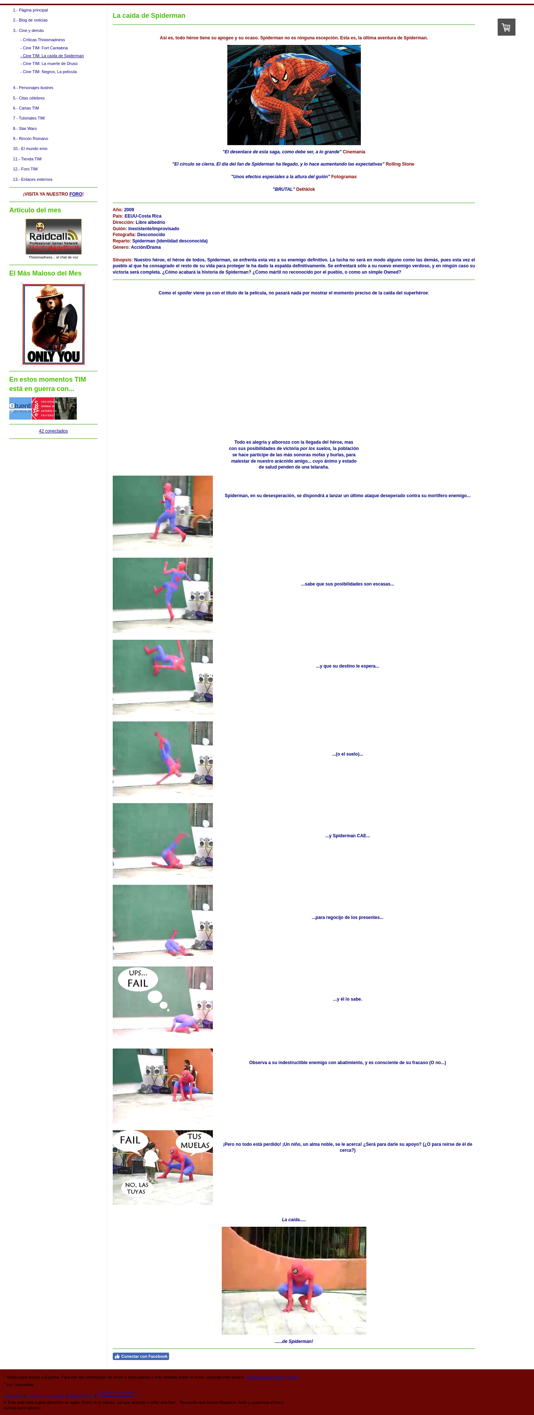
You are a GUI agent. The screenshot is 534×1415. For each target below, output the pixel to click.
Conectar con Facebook (141, 1356)
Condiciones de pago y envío (272, 1377)
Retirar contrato (116, 1395)
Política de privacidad (46, 1395)
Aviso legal (13, 1395)
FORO (75, 194)
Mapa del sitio (81, 1395)
